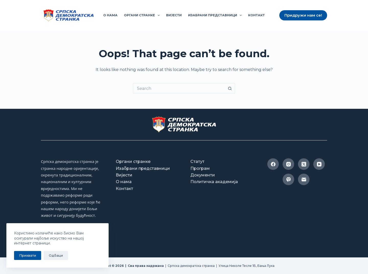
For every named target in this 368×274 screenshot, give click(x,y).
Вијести (174, 15)
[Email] (303, 179)
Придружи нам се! (303, 15)
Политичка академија (214, 181)
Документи (202, 175)
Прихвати (27, 255)
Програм (200, 168)
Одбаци (56, 255)
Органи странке (143, 15)
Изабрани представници (216, 15)
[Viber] (288, 179)
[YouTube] (319, 164)
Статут (197, 161)
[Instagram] (288, 164)
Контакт (256, 15)
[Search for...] (179, 88)
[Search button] (230, 88)
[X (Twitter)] (303, 164)
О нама (110, 15)
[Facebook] (273, 164)
